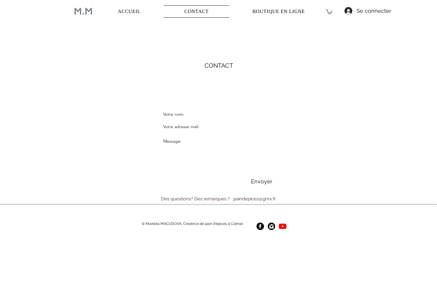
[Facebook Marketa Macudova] (260, 226)
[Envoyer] (261, 181)
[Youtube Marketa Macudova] (282, 226)
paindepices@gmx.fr (254, 199)
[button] (329, 11)
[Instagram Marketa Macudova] (271, 226)
